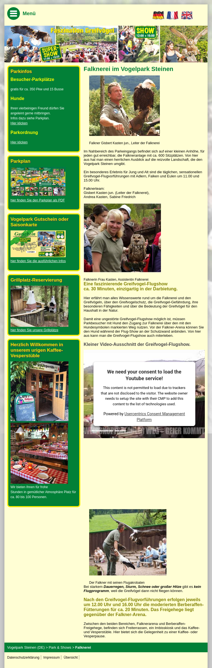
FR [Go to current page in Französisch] (172, 15)
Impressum (51, 657)
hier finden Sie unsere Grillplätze (34, 330)
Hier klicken (19, 123)
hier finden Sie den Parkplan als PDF (37, 200)
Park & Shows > (61, 647)
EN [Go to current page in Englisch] (187, 15)
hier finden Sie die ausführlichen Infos (38, 261)
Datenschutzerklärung (23, 657)
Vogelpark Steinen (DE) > (27, 647)
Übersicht (71, 657)
